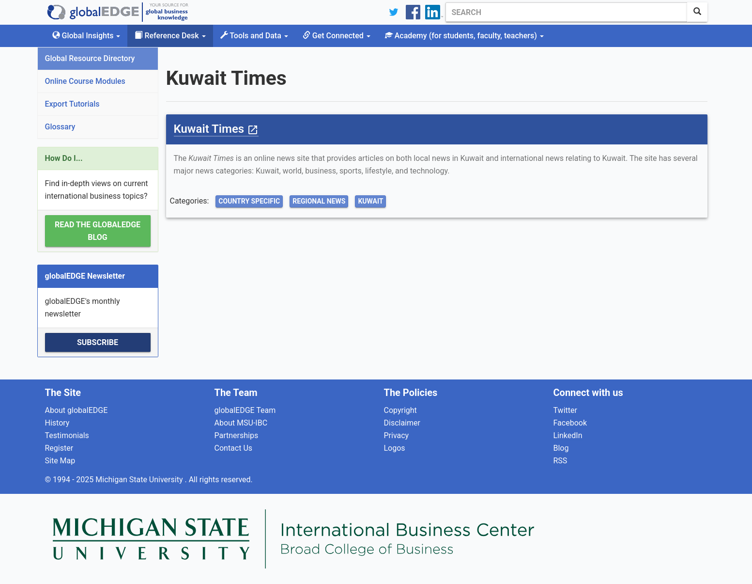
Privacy (396, 435)
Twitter (565, 410)
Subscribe (97, 342)
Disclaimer (402, 422)
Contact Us (234, 448)
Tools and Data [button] (254, 35)
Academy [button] (464, 35)
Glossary (60, 126)
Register (59, 448)
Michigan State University (139, 479)
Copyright (400, 410)
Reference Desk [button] (170, 35)
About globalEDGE (76, 410)
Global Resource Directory (90, 58)
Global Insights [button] (86, 35)
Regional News (318, 201)
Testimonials (67, 435)
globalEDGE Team (245, 410)
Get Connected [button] (336, 35)
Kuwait (370, 201)
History (57, 422)
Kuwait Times (216, 129)
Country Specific (249, 201)
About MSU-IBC (241, 422)
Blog (561, 448)
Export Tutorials (72, 104)
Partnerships (237, 435)
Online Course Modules (85, 81)
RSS (560, 460)
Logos (394, 448)
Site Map (60, 460)
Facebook (570, 422)
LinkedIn (568, 435)
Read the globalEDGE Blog (97, 231)
